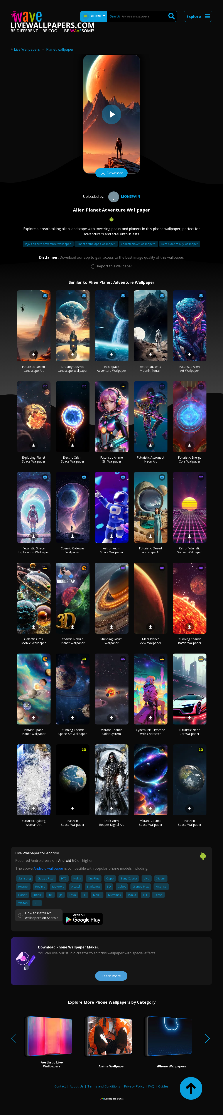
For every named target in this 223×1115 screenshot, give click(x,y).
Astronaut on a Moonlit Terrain (150, 369)
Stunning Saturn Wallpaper (111, 641)
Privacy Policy (134, 1086)
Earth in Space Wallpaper (72, 823)
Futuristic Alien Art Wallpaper (189, 369)
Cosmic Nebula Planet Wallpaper (72, 641)
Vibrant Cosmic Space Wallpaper (150, 823)
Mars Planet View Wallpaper (150, 641)
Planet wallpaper (60, 49)
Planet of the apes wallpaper (96, 244)
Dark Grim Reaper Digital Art (111, 823)
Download (111, 173)
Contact (60, 1086)
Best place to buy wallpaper (179, 244)
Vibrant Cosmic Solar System (111, 732)
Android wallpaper (48, 868)
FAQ (151, 1086)
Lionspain (123, 196)
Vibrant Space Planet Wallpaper (34, 732)
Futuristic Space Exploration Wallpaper (33, 550)
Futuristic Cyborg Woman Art (34, 823)
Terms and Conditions (103, 1086)
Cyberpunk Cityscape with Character (150, 732)
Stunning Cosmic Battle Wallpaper (189, 641)
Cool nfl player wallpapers (138, 244)
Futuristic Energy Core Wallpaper (189, 459)
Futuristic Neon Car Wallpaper (189, 732)
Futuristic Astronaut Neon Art (150, 459)
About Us (77, 1086)
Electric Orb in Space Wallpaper (72, 459)
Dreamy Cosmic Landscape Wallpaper (72, 369)
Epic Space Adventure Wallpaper (111, 369)
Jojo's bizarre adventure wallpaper (48, 244)
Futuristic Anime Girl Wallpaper (111, 459)
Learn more (111, 976)
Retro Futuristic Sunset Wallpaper (189, 550)
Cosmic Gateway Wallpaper (72, 550)
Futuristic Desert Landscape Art (33, 369)
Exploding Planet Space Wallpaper (33, 459)
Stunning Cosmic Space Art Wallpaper (72, 732)
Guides (163, 1086)
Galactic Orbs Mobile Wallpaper (33, 641)
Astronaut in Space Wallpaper (111, 550)
